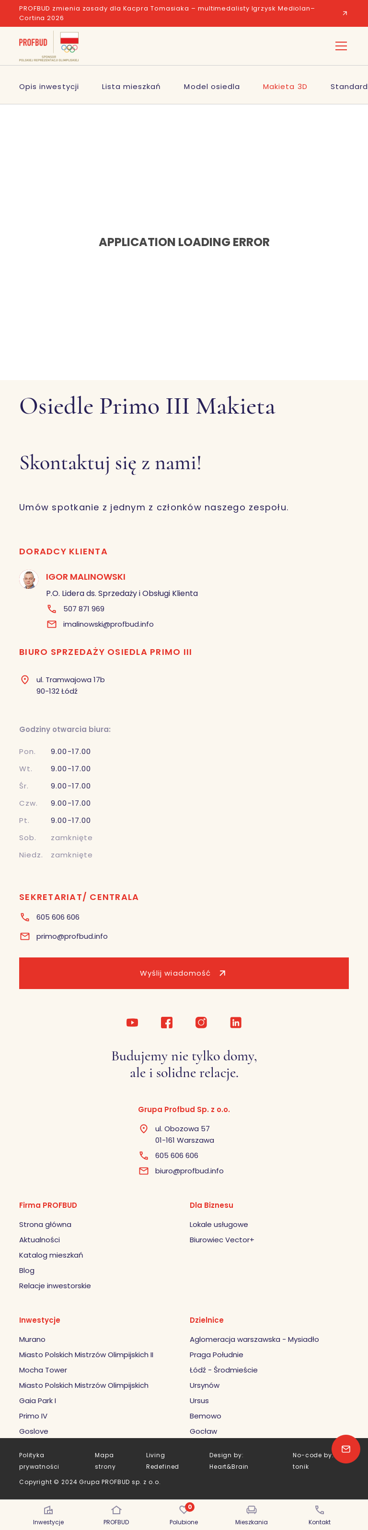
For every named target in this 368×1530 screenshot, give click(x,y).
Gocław (203, 1431)
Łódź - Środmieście (224, 1370)
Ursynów (204, 1385)
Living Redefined (163, 1461)
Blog (26, 1270)
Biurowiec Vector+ (222, 1240)
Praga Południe (216, 1355)
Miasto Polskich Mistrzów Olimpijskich (84, 1385)
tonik (301, 1466)
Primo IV (33, 1416)
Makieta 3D (285, 86)
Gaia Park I (37, 1400)
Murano (32, 1339)
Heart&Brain (229, 1466)
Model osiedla (212, 86)
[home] (49, 46)
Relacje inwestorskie (55, 1286)
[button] (339, 45)
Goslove (33, 1431)
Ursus (199, 1400)
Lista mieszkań (131, 86)
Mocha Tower (43, 1370)
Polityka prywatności (39, 1461)
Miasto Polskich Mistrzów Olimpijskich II (86, 1355)
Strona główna (45, 1224)
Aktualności (39, 1240)
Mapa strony (105, 1461)
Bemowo (205, 1416)
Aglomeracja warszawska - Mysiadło (254, 1339)
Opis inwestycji (49, 86)
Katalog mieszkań (51, 1255)
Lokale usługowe (219, 1224)
